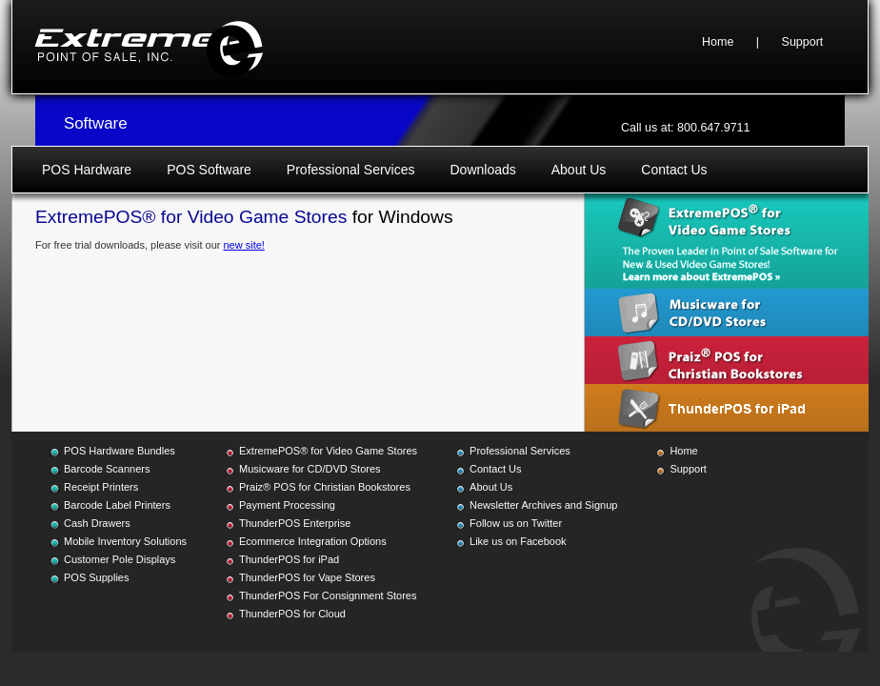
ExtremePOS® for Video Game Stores (328, 450)
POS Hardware (86, 169)
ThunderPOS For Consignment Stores (327, 595)
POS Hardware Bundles (119, 450)
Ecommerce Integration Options (313, 541)
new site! (243, 245)
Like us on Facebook (518, 541)
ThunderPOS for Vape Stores (307, 577)
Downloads (482, 169)
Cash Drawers (97, 523)
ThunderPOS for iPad (289, 559)
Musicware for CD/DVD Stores (310, 468)
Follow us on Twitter (516, 523)
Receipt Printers (101, 487)
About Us (579, 169)
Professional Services (351, 169)
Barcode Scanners (107, 468)
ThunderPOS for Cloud (292, 613)
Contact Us (674, 169)
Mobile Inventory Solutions (125, 541)
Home (717, 42)
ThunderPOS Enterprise (294, 523)
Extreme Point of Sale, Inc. (148, 46)
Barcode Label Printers (117, 505)
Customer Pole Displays (119, 559)
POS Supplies (96, 577)
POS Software (209, 169)
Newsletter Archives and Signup (543, 505)
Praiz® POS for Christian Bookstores (324, 487)
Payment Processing (287, 505)
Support (803, 42)
